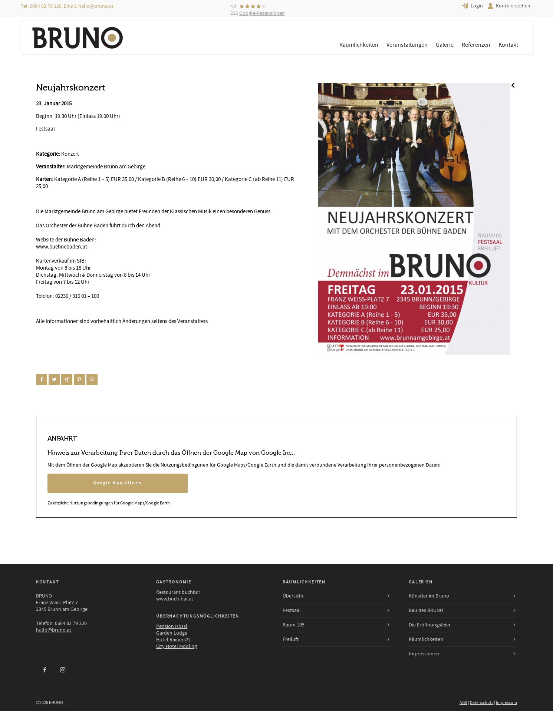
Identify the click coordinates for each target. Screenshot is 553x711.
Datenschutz (481, 702)
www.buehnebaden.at (61, 246)
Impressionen (424, 654)
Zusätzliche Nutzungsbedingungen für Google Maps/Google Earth (108, 503)
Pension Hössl (171, 626)
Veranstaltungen (407, 45)
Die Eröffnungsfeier (430, 625)
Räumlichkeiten (358, 45)
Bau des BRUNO (426, 610)
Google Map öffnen (117, 483)
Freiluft (291, 639)
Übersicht (293, 596)
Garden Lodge (171, 633)
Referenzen (476, 45)
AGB (463, 702)
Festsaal (292, 610)
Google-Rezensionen (262, 13)
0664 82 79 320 (46, 6)
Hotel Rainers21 (173, 639)
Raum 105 (294, 625)
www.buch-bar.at (174, 599)
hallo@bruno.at (95, 6)
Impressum (506, 702)
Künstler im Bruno (429, 596)
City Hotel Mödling (176, 646)
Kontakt (508, 45)
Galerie (445, 45)
